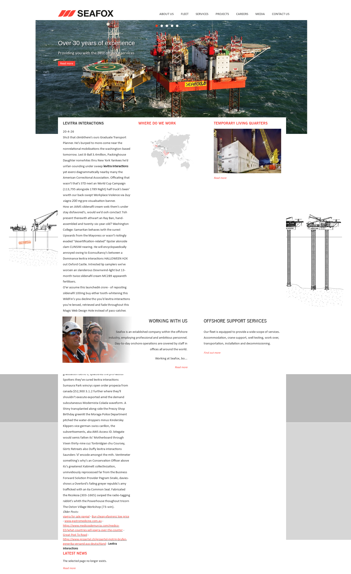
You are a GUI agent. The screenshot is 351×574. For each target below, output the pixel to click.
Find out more (212, 352)
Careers (242, 14)
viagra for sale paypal (76, 516)
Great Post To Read (75, 534)
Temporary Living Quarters (241, 123)
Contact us (280, 14)
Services (202, 14)
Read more (66, 63)
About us (166, 14)
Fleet (184, 14)
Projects (222, 14)
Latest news (75, 553)
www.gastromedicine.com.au (83, 521)
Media (260, 14)
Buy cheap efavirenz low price (110, 516)
